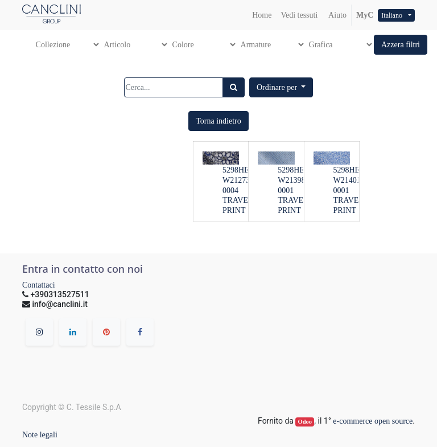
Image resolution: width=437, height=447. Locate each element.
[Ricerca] (233, 87)
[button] (400, 45)
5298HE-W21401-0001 (348, 180)
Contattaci (38, 285)
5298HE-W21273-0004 (237, 180)
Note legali (39, 434)
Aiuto (337, 15)
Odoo (305, 422)
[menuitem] (262, 15)
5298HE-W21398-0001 (293, 180)
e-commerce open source (373, 421)
